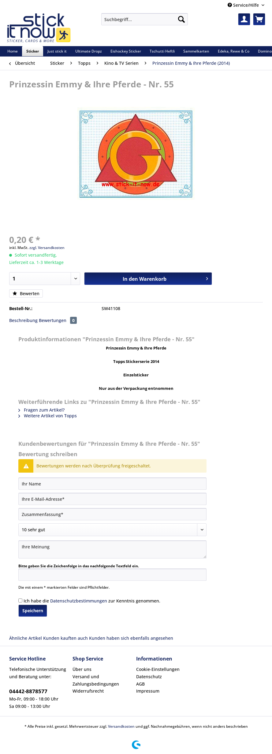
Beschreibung (23, 320)
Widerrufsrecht (88, 691)
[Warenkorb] (259, 19)
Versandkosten (121, 726)
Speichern (32, 610)
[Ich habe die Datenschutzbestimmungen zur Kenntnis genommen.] (20, 600)
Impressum (147, 691)
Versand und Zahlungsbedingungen (96, 680)
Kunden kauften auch (65, 638)
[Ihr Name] (112, 484)
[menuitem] (144, 22)
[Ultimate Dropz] (88, 51)
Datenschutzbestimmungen (78, 601)
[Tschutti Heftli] (162, 51)
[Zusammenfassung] (112, 514)
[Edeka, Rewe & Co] (234, 51)
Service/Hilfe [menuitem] (244, 5)
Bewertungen (58, 320)
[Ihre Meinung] (112, 549)
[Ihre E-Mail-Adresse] (112, 499)
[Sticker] (32, 51)
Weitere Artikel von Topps (47, 416)
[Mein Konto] (244, 19)
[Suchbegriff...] (144, 19)
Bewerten (26, 293)
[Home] (12, 51)
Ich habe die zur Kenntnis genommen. (92, 601)
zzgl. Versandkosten (47, 247)
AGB (140, 684)
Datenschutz (149, 676)
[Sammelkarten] (196, 51)
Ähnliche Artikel (25, 638)
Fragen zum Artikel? (41, 410)
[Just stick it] (57, 51)
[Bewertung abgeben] (112, 529)
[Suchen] (181, 19)
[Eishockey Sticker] (125, 51)
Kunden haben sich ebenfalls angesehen (131, 638)
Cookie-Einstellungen (158, 669)
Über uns (82, 669)
